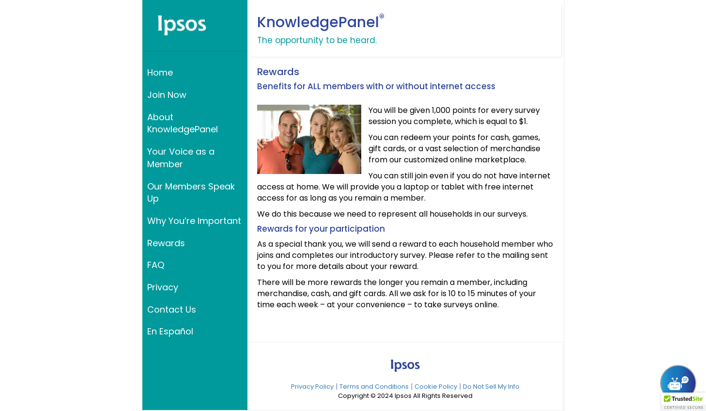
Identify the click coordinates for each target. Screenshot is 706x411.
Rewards (166, 243)
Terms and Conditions (374, 386)
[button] (683, 402)
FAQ (155, 265)
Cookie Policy (435, 386)
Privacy (162, 287)
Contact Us (171, 309)
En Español (170, 331)
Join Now (166, 95)
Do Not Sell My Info (491, 386)
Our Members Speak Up (191, 192)
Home (160, 72)
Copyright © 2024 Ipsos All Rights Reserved (405, 396)
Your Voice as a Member (181, 157)
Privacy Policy (312, 386)
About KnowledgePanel (182, 123)
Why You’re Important (194, 221)
